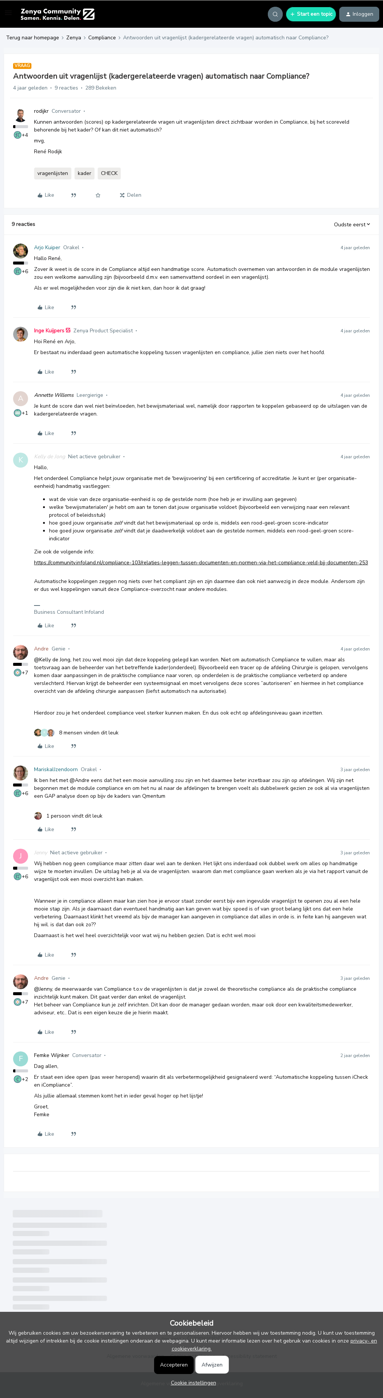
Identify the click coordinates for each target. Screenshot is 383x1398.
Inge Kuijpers (49, 330)
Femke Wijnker (51, 1055)
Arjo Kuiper (47, 247)
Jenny (40, 852)
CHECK (109, 173)
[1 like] (68, 816)
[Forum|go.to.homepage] (57, 14)
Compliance (102, 37)
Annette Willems (54, 395)
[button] (8, 15)
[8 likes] (76, 733)
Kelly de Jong (49, 456)
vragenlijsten (52, 173)
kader (84, 173)
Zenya (73, 37)
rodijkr (41, 111)
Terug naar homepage (32, 37)
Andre (41, 648)
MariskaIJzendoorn (56, 769)
